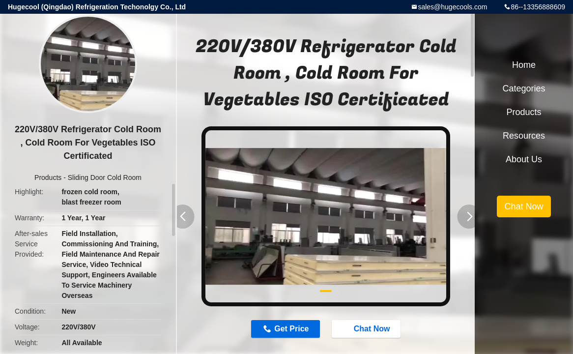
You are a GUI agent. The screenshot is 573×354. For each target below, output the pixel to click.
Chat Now (367, 328)
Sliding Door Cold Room (105, 177)
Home (524, 65)
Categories (523, 88)
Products (47, 177)
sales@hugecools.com (452, 7)
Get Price (291, 328)
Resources (524, 136)
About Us (524, 159)
